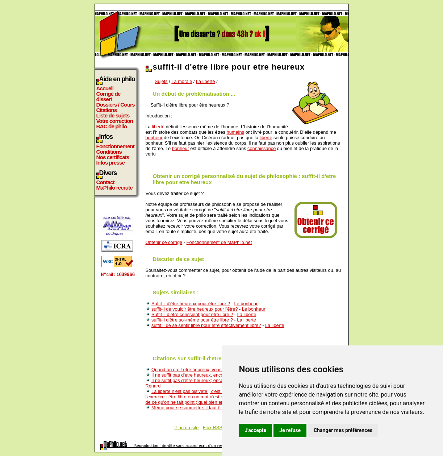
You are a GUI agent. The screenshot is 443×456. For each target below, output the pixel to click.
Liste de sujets (113, 115)
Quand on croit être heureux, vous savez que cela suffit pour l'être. (219, 369)
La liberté (205, 81)
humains (235, 132)
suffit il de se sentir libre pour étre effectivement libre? (206, 325)
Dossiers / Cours (115, 104)
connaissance (261, 148)
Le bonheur (246, 303)
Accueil (105, 88)
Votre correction (114, 121)
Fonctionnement (115, 146)
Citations (106, 110)
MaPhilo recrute (114, 187)
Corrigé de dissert (108, 96)
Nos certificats (112, 157)
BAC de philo (111, 126)
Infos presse (110, 162)
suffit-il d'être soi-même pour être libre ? (192, 320)
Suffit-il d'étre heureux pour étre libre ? (190, 303)
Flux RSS (212, 427)
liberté (158, 126)
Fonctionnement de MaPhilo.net (219, 242)
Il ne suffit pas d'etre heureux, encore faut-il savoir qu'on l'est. (214, 375)
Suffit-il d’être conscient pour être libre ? (192, 314)
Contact (105, 182)
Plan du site (187, 427)
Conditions (109, 151)
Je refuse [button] (290, 430)
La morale (181, 81)
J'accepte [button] (256, 430)
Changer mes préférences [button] (343, 430)
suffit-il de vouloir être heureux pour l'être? (194, 309)
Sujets (161, 81)
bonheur (154, 137)
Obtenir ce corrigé (164, 242)
